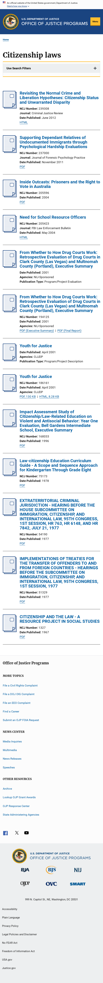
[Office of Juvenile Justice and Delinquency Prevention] (25, 887)
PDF (22, 166)
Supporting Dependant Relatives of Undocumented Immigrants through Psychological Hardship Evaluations (53, 142)
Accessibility (9, 909)
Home (6, 39)
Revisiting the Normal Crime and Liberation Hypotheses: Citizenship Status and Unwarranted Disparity (59, 98)
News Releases (12, 758)
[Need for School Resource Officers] (10, 231)
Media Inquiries (12, 741)
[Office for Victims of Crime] (51, 886)
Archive (7, 788)
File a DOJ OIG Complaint (18, 694)
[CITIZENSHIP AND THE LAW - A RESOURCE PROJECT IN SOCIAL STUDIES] (10, 631)
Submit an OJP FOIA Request (21, 720)
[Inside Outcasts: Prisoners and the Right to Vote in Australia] (10, 196)
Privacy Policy (10, 926)
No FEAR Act (9, 942)
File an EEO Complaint (16, 702)
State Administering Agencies (21, 814)
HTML (24, 122)
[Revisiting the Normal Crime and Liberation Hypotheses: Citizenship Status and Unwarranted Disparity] (10, 107)
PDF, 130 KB (28, 396)
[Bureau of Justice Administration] (25, 872)
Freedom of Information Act (18, 951)
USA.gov (7, 959)
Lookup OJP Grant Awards (19, 797)
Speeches (9, 767)
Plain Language (11, 917)
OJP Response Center (16, 806)
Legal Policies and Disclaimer (19, 934)
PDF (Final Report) (69, 330)
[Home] (55, 21)
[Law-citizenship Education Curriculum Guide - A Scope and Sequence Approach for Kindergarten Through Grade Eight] (10, 475)
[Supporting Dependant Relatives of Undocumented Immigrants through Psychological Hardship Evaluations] (10, 152)
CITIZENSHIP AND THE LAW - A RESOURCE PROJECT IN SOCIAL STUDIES (60, 619)
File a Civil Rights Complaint (20, 685)
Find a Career (11, 711)
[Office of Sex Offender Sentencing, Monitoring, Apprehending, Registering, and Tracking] (77, 886)
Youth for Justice (36, 345)
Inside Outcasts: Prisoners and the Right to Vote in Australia (60, 184)
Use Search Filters (18, 68)
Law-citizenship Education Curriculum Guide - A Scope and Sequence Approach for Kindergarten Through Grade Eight (59, 465)
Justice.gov (9, 968)
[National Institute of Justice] (77, 872)
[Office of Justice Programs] (11, 22)
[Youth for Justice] (10, 360)
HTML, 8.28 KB (49, 396)
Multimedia (10, 750)
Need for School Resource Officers (53, 217)
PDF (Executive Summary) (37, 330)
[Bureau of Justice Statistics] (51, 874)
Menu (95, 21)
